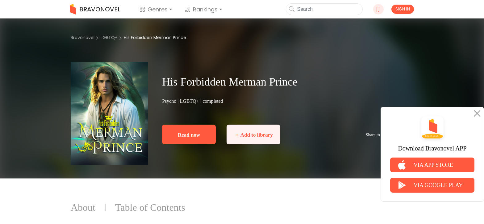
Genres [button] (154, 9)
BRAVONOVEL (95, 9)
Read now (189, 135)
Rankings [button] (201, 9)
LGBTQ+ (109, 37)
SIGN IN (402, 9)
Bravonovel (82, 37)
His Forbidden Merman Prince (155, 37)
